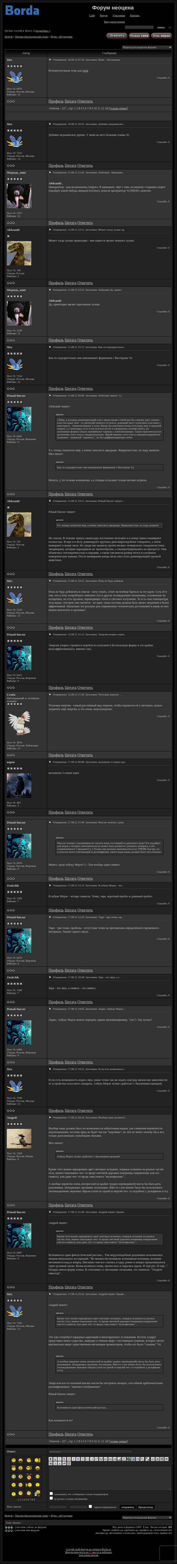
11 (99, 108)
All (106, 108)
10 (95, 108)
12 (102, 108)
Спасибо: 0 (163, 77)
